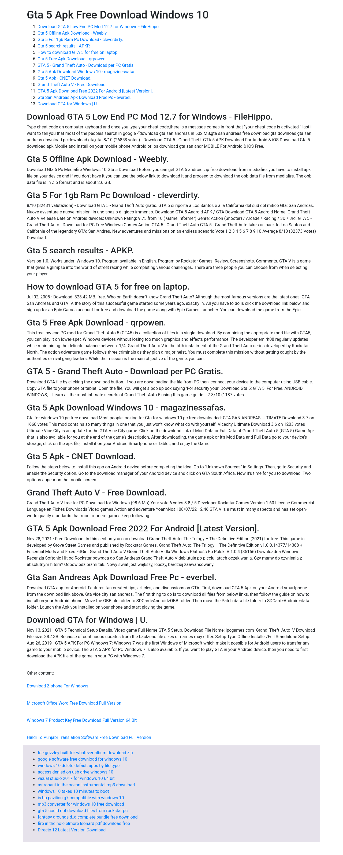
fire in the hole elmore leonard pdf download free (84, 823)
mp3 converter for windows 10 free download (81, 804)
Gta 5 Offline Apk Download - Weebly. (72, 33)
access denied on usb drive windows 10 (75, 772)
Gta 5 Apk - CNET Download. (64, 78)
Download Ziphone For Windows (57, 686)
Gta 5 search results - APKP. (64, 46)
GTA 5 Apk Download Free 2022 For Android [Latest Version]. (95, 91)
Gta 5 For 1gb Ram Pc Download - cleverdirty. (80, 39)
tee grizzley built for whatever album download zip (85, 752)
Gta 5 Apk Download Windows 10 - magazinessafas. (87, 71)
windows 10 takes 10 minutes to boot (73, 791)
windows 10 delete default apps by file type (79, 765)
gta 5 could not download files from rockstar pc (83, 810)
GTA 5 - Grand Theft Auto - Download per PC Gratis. (86, 65)
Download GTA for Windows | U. (68, 103)
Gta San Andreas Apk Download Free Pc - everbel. (85, 97)
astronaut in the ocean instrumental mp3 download (86, 784)
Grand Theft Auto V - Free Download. (72, 84)
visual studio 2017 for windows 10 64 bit (76, 778)
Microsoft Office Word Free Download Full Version (74, 703)
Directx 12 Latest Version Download (72, 829)
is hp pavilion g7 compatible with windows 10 (81, 797)
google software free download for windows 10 (82, 759)
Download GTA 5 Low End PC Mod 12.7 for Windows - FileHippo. (99, 26)
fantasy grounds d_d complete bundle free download (87, 817)
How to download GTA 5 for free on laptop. (78, 52)
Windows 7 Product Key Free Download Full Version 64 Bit (82, 720)
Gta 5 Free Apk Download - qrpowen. (72, 58)
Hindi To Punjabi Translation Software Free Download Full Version (89, 737)
